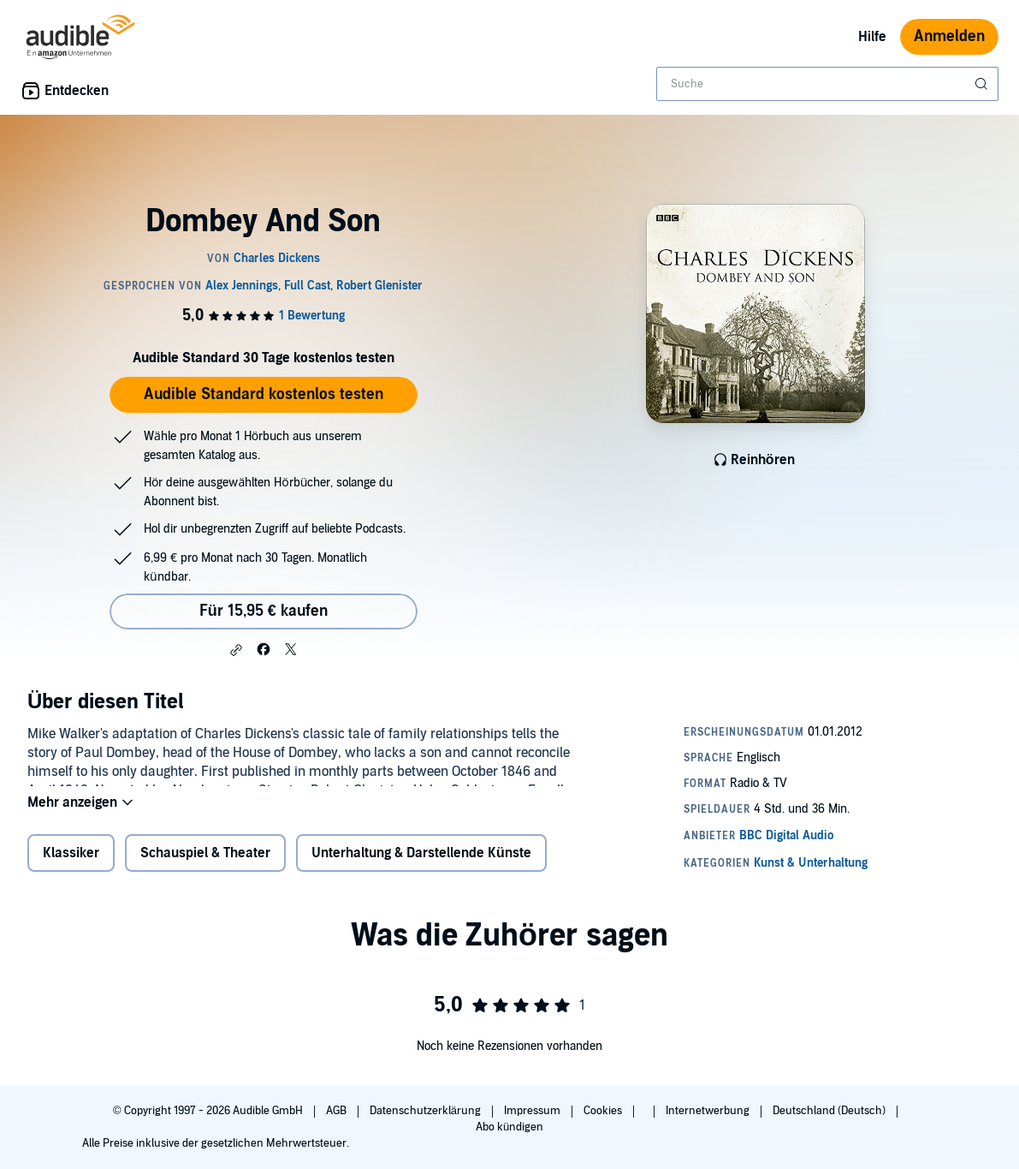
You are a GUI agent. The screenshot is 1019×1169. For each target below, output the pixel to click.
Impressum (533, 1111)
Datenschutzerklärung (426, 1111)
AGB (337, 1111)
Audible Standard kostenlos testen (263, 394)
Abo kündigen (509, 1127)
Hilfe (872, 36)
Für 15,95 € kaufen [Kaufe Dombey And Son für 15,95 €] (263, 611)
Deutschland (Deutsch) (830, 1111)
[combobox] (827, 84)
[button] (236, 650)
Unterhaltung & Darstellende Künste (421, 864)
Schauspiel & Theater (205, 864)
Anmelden (949, 36)
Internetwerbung (709, 1111)
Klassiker (71, 864)
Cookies (604, 1111)
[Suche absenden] (983, 84)
